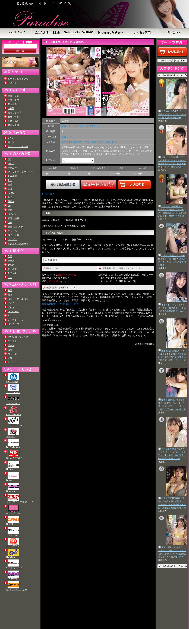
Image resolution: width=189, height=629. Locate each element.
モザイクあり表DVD (18, 78)
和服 (10, 290)
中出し (11, 197)
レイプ (11, 163)
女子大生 (12, 273)
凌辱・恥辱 (13, 218)
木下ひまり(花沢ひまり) (86, 126)
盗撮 (10, 188)
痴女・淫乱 (13, 117)
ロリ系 (11, 108)
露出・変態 (13, 235)
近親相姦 (12, 176)
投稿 (10, 222)
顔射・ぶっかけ (16, 226)
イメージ (12, 83)
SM (9, 159)
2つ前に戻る (48, 194)
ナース (11, 260)
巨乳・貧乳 (13, 95)
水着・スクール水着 (18, 299)
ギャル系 (12, 104)
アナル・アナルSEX (18, 243)
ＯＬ (10, 277)
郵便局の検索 (49, 304)
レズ (10, 358)
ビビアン (66, 136)
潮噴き (11, 201)
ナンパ (11, 138)
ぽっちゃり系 (14, 112)
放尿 (10, 205)
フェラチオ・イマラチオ (20, 172)
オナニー (12, 167)
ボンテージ (13, 324)
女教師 (11, 265)
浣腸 (10, 210)
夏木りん (66, 126)
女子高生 (12, 269)
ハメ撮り (12, 193)
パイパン (12, 214)
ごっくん (12, 231)
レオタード (13, 311)
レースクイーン (16, 320)
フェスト (12, 341)
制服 (10, 294)
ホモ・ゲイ (13, 354)
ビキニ (11, 303)
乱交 (10, 180)
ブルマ (11, 307)
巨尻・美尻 (13, 100)
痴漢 (10, 184)
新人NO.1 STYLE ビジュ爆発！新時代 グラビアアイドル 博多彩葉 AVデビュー (172, 114)
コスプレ (12, 239)
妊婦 (10, 349)
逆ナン (11, 142)
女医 (10, 256)
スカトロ (12, 362)
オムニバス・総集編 (18, 146)
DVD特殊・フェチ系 (18, 337)
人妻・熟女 (13, 121)
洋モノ (11, 345)
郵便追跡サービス (69, 304)
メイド (11, 315)
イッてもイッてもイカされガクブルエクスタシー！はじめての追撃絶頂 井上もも (172, 308)
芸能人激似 (13, 125)
